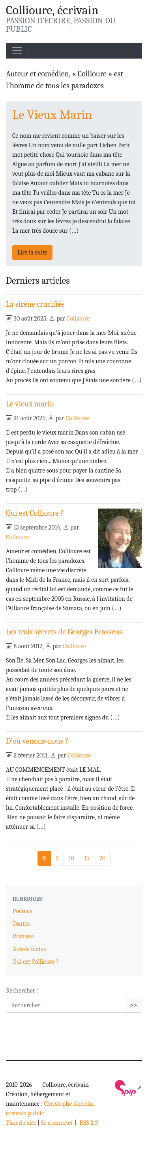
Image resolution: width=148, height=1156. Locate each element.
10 (71, 858)
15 (86, 858)
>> (133, 1005)
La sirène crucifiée (35, 304)
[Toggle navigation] (17, 51)
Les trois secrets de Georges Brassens (64, 631)
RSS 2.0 (88, 1122)
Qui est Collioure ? (35, 513)
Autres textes (29, 949)
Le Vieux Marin (52, 114)
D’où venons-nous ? (37, 741)
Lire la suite (32, 252)
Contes (21, 923)
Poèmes (22, 911)
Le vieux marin (30, 403)
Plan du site (21, 1122)
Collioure (78, 318)
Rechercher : (22, 990)
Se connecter (57, 1122)
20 (102, 858)
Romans (23, 936)
